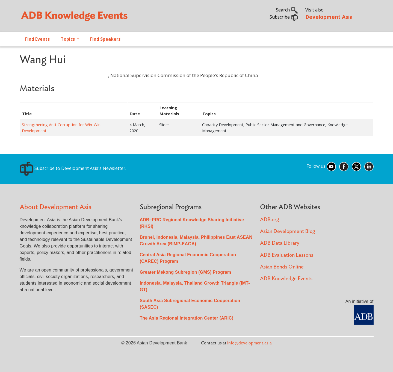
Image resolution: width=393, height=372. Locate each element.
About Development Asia (56, 207)
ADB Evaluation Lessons (286, 255)
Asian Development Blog (287, 231)
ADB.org (269, 219)
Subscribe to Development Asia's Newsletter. (73, 168)
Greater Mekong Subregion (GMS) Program (185, 272)
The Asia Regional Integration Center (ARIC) (187, 318)
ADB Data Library (279, 243)
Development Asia (329, 16)
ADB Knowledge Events (286, 278)
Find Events (37, 39)
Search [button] (287, 10)
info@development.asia (249, 343)
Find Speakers (105, 39)
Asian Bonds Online (282, 267)
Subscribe (284, 17)
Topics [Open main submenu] (68, 39)
